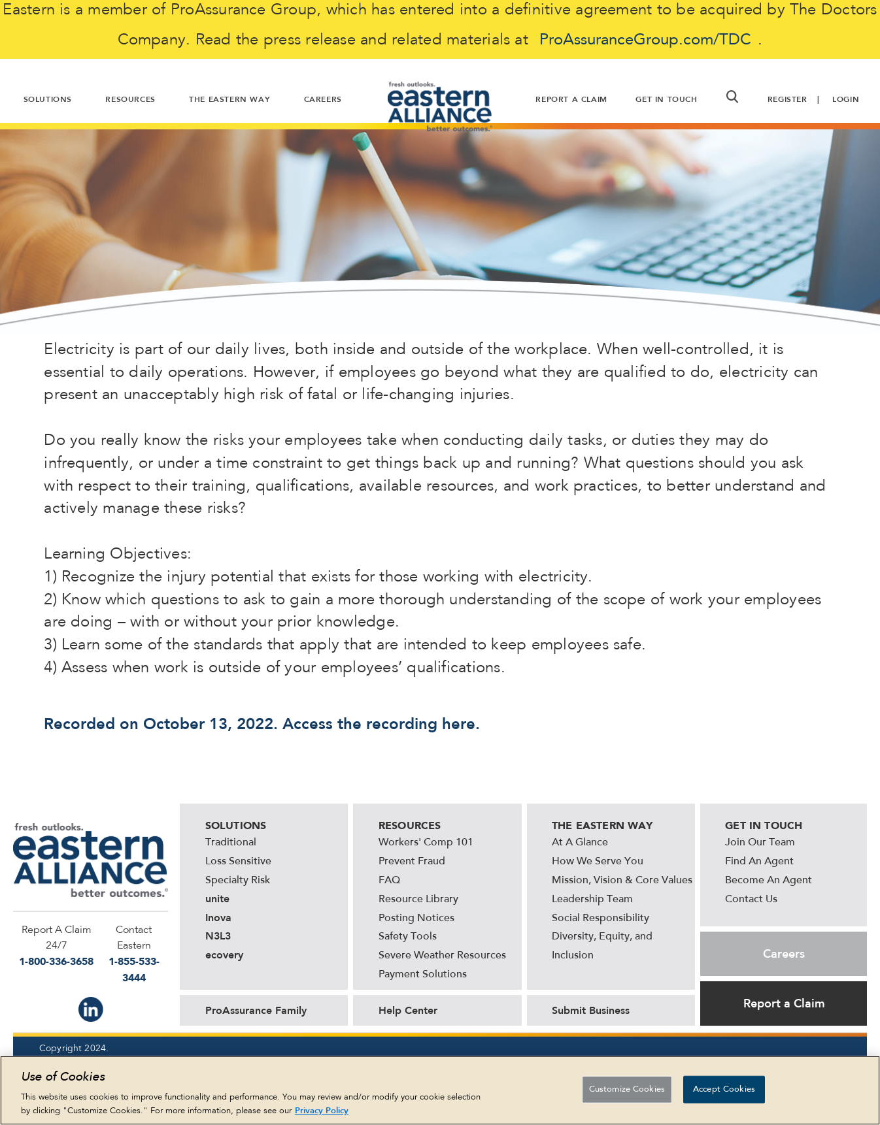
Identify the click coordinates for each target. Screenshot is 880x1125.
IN (90, 1009)
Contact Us (751, 899)
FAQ (389, 880)
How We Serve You (597, 861)
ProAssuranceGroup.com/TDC (645, 40)
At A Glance (580, 843)
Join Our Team (760, 843)
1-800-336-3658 (56, 961)
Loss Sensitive (238, 861)
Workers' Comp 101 (426, 843)
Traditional (230, 843)
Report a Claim (784, 1003)
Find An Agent (759, 861)
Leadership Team (592, 899)
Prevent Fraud (412, 861)
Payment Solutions (423, 975)
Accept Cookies (724, 1089)
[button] (732, 96)
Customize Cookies (627, 1089)
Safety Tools (408, 937)
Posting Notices (416, 918)
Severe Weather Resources (442, 956)
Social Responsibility (600, 918)
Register (787, 99)
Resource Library (418, 899)
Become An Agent (768, 880)
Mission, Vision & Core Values (622, 880)
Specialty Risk (237, 880)
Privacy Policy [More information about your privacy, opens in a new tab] (321, 1111)
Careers (784, 954)
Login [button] (845, 99)
